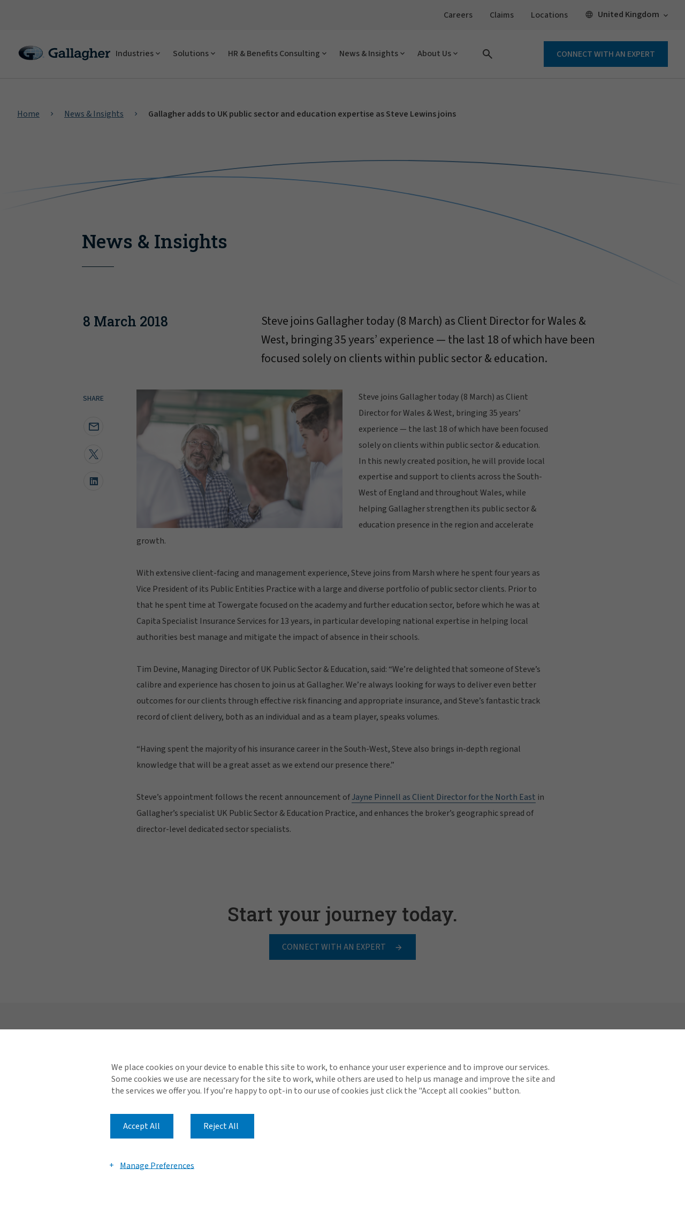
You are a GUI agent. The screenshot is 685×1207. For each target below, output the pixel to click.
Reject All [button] (221, 1126)
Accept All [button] (141, 1126)
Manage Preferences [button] (157, 1165)
